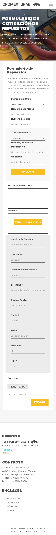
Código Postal (19, 300)
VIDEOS (10, 511)
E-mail (15, 330)
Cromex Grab (39, 531)
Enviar (39, 402)
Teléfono (17, 285)
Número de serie (20, 119)
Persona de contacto (24, 270)
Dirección (17, 254)
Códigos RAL (13, 503)
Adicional (28, 172)
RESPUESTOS (13, 499)
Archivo (12, 210)
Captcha (12, 378)
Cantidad (16, 157)
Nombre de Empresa (23, 239)
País (14, 361)
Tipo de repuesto (21, 133)
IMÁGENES (12, 507)
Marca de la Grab (21, 99)
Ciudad (15, 315)
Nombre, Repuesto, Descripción (22, 145)
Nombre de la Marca (22, 109)
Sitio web (16, 346)
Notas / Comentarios (20, 185)
